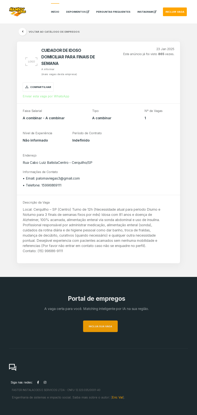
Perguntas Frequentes (113, 8)
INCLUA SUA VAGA (106, 326)
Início (55, 8)
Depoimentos (77, 8)
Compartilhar (38, 86)
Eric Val (117, 397)
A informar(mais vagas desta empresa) (59, 72)
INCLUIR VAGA (174, 8)
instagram (146, 8)
